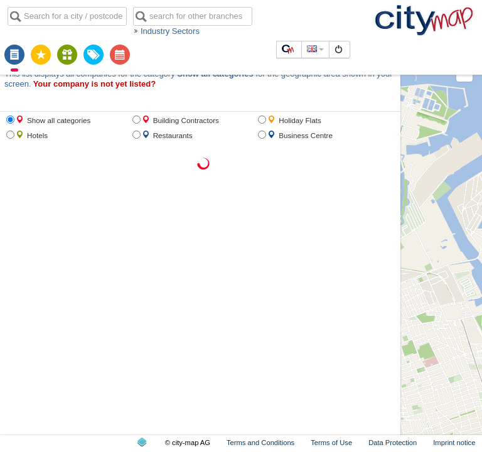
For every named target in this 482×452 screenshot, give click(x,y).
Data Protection (392, 442)
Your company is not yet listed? (94, 84)
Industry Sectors (170, 31)
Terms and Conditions (260, 442)
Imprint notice (454, 442)
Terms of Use (331, 442)
